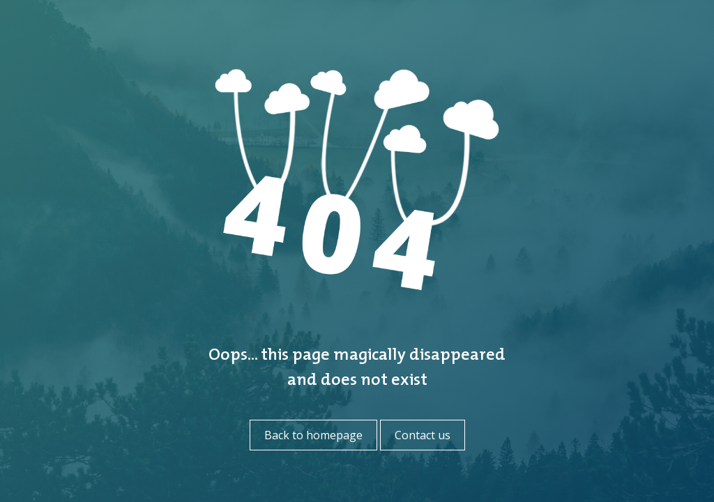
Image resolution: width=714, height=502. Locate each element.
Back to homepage (313, 435)
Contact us (422, 435)
